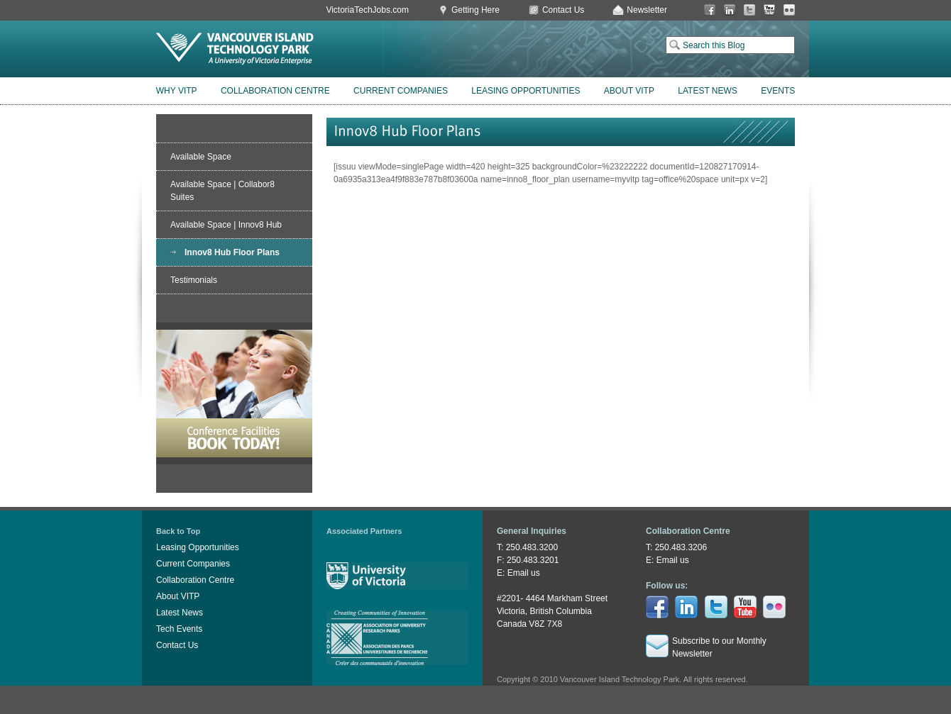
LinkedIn (729, 10)
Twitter (749, 10)
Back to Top (178, 531)
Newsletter (647, 10)
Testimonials (193, 280)
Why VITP (176, 91)
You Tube (769, 10)
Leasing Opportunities (525, 91)
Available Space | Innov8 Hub (226, 225)
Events (778, 91)
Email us (523, 573)
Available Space (200, 157)
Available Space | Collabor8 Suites (222, 190)
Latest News (707, 91)
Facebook (709, 10)
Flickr (789, 10)
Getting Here (475, 10)
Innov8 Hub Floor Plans (232, 252)
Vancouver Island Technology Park (235, 49)
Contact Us (563, 10)
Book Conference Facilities (234, 393)
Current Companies (400, 91)
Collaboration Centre (275, 91)
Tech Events (179, 629)
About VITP (629, 91)
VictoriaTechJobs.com (367, 10)
